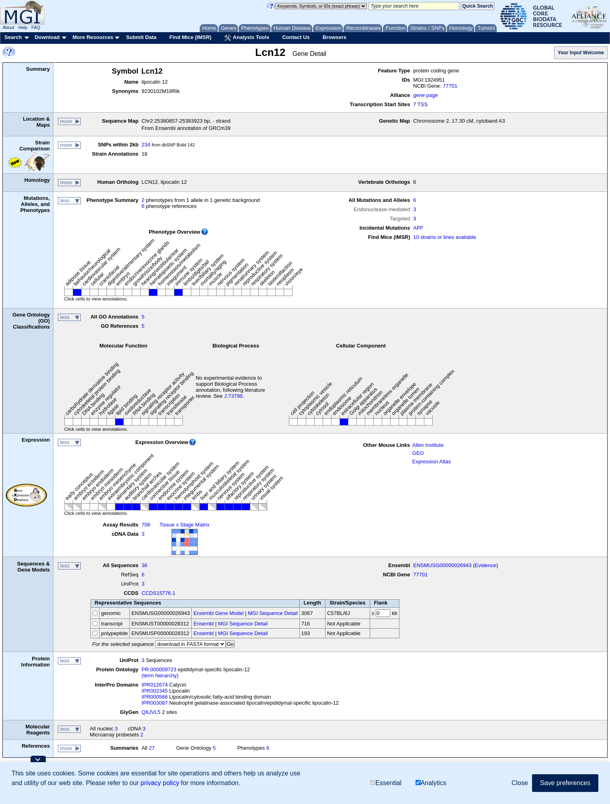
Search (13, 37)
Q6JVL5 (150, 712)
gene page (425, 95)
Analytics (431, 783)
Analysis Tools (246, 37)
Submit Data (141, 37)
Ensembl (203, 624)
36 (144, 565)
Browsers (334, 37)
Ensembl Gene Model (218, 613)
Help (22, 27)
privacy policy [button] (160, 783)
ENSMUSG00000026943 (442, 565)
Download (47, 37)
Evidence (485, 565)
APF (418, 228)
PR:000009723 (158, 669)
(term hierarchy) (159, 675)
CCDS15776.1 (158, 593)
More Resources (92, 37)
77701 (450, 86)
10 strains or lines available (444, 237)
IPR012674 (154, 685)
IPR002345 (154, 691)
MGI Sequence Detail (273, 613)
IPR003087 (154, 703)
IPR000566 (154, 697)
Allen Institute (428, 445)
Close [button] (520, 783)
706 (145, 525)
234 (145, 145)
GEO (418, 453)
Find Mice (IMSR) (190, 37)
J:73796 (233, 396)
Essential (385, 783)
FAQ (35, 27)
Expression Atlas (431, 462)
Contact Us (296, 37)
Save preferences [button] (565, 783)
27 (151, 748)
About (8, 27)
